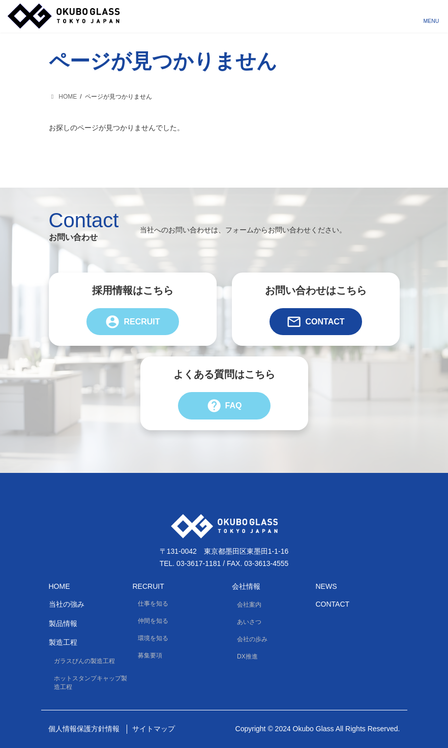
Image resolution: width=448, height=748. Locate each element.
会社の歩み (252, 639)
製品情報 (63, 623)
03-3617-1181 (198, 563)
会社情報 (246, 586)
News (326, 586)
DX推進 (247, 656)
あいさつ (249, 621)
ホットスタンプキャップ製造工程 (90, 683)
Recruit (132, 321)
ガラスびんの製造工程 (84, 660)
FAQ (224, 405)
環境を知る (153, 638)
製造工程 (63, 642)
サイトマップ (153, 729)
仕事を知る (153, 603)
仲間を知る (153, 620)
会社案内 (249, 604)
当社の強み (66, 604)
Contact (315, 321)
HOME (59, 586)
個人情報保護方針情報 (84, 729)
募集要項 (150, 655)
